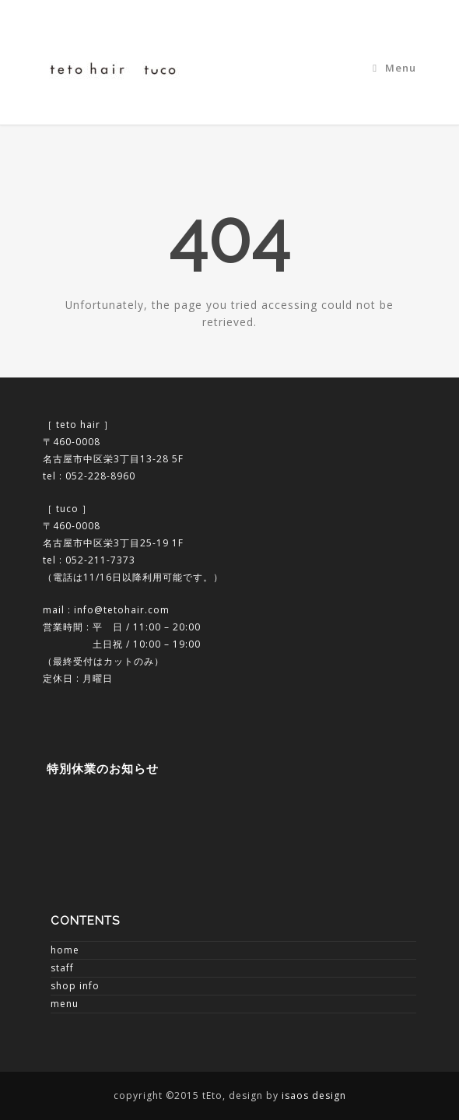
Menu (394, 68)
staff (62, 967)
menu (65, 1003)
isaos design (314, 1095)
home (65, 950)
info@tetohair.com (122, 609)
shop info (75, 985)
